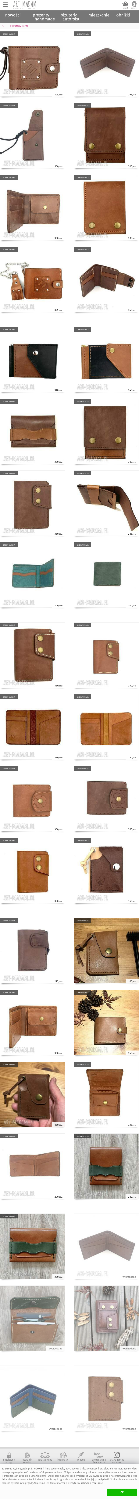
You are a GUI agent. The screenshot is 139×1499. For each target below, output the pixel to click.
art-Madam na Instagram (116, 1461)
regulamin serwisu (27, 1461)
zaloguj (134, 8)
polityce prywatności (91, 1483)
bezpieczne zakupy (9, 1461)
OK (122, 1492)
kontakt (81, 1459)
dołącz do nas (45, 1459)
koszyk (125, 8)
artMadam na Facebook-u (99, 1461)
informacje (63, 1459)
